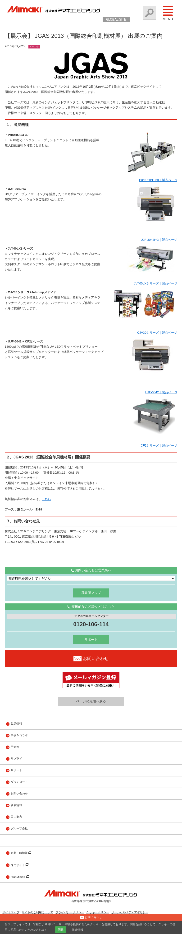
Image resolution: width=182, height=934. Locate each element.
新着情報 (16, 805)
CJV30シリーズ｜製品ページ (157, 332)
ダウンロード (19, 782)
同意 (61, 929)
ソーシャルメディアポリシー (129, 912)
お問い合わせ (19, 793)
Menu (168, 13)
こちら (46, 499)
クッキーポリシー (97, 912)
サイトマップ (10, 912)
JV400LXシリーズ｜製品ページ (155, 283)
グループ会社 (19, 828)
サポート (91, 639)
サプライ (16, 758)
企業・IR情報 (19, 853)
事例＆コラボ (19, 735)
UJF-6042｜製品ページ (161, 392)
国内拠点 (16, 816)
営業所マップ (91, 593)
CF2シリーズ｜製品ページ (159, 445)
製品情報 (16, 723)
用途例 (15, 747)
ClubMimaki (18, 877)
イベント (34, 46)
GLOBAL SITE (116, 19)
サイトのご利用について (37, 912)
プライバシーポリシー (69, 912)
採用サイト (18, 865)
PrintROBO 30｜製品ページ (158, 180)
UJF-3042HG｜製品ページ (159, 239)
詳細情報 (77, 929)
